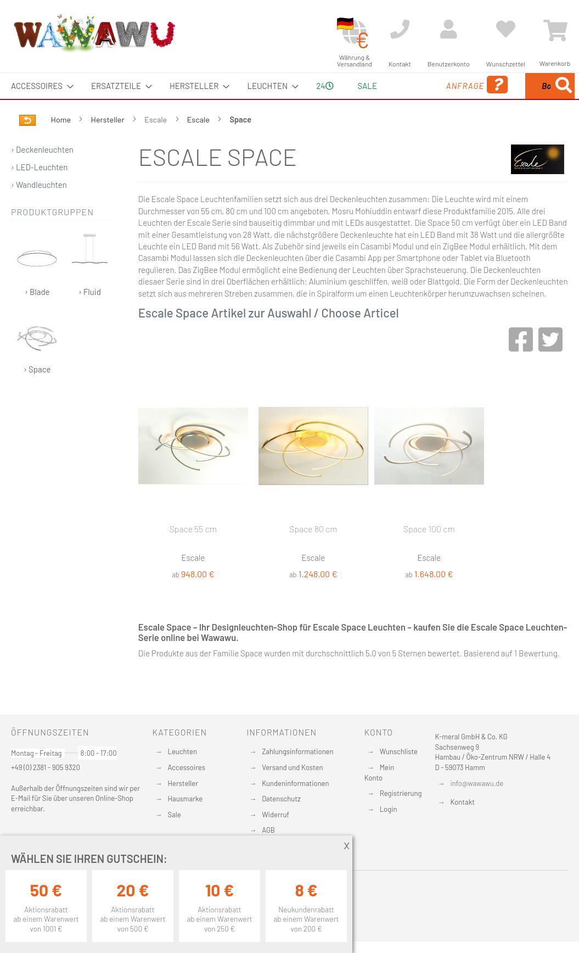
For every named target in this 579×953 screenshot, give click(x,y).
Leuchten (183, 751)
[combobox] (516, 99)
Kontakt (463, 802)
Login (388, 809)
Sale (174, 814)
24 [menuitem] (320, 98)
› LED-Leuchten (39, 193)
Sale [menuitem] (360, 86)
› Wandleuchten (39, 210)
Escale (199, 145)
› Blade (37, 289)
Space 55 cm (193, 554)
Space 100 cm (429, 554)
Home (61, 145)
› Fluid (89, 289)
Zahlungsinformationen (297, 751)
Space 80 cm (313, 554)
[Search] (469, 137)
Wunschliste (399, 751)
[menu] (289, 99)
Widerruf (275, 814)
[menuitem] (39, 86)
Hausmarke (185, 798)
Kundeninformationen (295, 783)
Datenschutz (281, 798)
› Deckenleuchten (42, 175)
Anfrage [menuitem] (414, 100)
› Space (37, 367)
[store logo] (94, 33)
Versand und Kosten (292, 767)
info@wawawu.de (477, 783)
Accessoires (186, 767)
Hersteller (108, 145)
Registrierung (401, 793)
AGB (268, 830)
